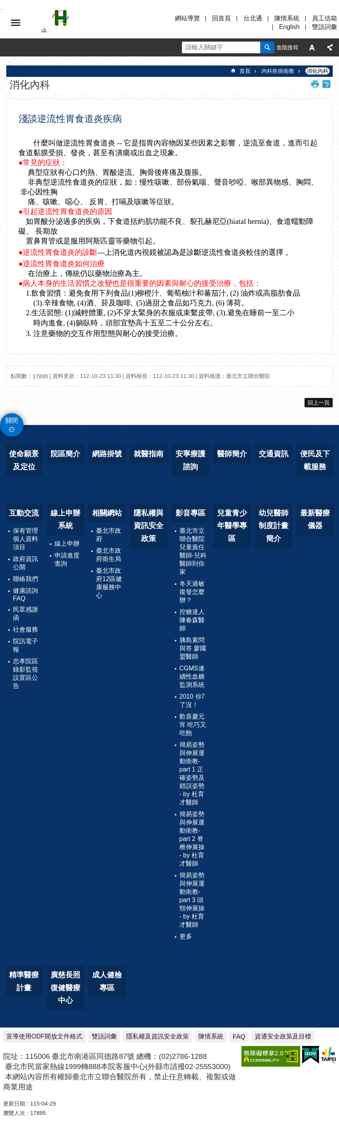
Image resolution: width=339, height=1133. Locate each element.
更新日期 (14, 1103)
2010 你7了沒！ (192, 700)
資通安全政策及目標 (283, 1036)
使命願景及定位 (24, 460)
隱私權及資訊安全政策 (157, 1036)
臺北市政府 (108, 534)
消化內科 (317, 71)
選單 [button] (15, 22)
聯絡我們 (25, 579)
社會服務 (25, 629)
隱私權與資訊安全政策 (148, 526)
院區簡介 (65, 454)
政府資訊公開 (25, 563)
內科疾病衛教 (277, 71)
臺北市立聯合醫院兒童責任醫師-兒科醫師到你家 (193, 551)
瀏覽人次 (14, 1113)
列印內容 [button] (315, 84)
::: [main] (8, 63)
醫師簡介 (232, 454)
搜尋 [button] (267, 47)
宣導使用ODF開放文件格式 (44, 1036)
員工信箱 (324, 18)
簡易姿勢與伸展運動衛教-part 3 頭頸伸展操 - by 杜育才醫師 (192, 900)
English (289, 27)
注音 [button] (326, 84)
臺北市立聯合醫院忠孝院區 (109, 22)
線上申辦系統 (65, 519)
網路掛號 (107, 454)
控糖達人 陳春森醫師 (192, 620)
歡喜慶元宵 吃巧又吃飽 (192, 724)
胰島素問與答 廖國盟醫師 (192, 648)
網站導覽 (187, 18)
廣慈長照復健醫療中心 (65, 987)
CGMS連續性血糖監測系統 (192, 676)
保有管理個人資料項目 (25, 538)
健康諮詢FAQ (25, 594)
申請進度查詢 (67, 559)
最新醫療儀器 (315, 519)
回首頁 (221, 18)
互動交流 (24, 513)
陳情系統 (286, 18)
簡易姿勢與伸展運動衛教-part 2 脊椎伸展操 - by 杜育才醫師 (192, 839)
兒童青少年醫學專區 (232, 526)
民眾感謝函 (25, 613)
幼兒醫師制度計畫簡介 (273, 526)
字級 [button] (312, 47)
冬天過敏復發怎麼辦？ (192, 591)
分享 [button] (330, 47)
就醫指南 (148, 454)
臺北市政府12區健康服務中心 (109, 583)
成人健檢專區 (107, 981)
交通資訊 (273, 454)
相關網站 (107, 513)
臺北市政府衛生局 (108, 554)
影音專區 (190, 513)
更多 (185, 936)
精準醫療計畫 (24, 981)
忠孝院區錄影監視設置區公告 (25, 673)
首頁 (244, 71)
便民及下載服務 (315, 460)
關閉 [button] (11, 420)
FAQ (239, 1036)
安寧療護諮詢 (190, 460)
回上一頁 (319, 402)
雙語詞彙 (324, 27)
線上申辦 (67, 543)
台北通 (252, 18)
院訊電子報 (25, 645)
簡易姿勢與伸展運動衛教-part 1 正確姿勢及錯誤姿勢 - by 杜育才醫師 (192, 773)
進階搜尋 (287, 47)
